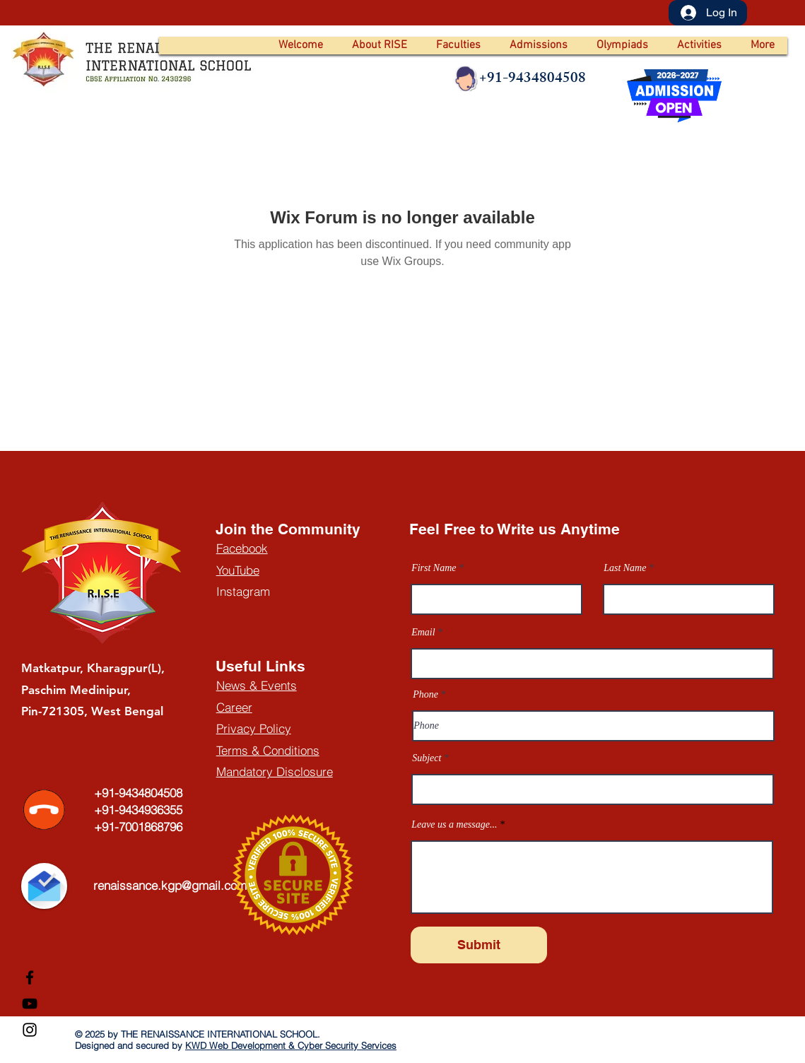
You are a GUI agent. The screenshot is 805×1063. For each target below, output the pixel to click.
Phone (425, 695)
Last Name (625, 568)
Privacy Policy (253, 728)
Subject (426, 758)
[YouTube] (29, 1003)
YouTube (237, 570)
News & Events (256, 685)
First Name (433, 568)
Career (234, 707)
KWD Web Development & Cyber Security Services (290, 1045)
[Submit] (479, 945)
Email (423, 633)
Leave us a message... (454, 825)
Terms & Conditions (267, 750)
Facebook (242, 548)
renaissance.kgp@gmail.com (170, 885)
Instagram (243, 591)
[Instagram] (29, 1030)
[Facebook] (29, 977)
